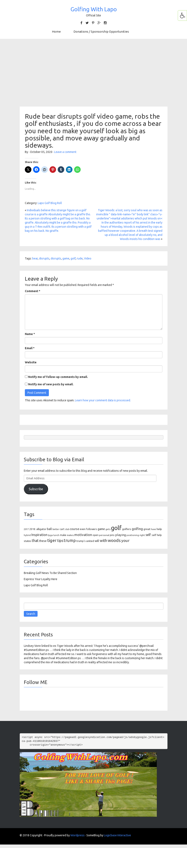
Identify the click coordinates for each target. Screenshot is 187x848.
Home (56, 31)
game (65, 258)
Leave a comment (65, 152)
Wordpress (77, 835)
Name (30, 334)
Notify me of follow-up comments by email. (58, 377)
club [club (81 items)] (67, 529)
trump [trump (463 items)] (70, 540)
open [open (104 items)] (96, 535)
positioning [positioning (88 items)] (132, 535)
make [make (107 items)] (63, 535)
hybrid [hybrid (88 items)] (27, 535)
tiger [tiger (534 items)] (52, 540)
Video (87, 258)
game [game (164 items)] (101, 529)
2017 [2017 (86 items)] (26, 529)
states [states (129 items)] (27, 540)
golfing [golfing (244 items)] (137, 529)
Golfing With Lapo (93, 9)
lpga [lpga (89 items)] (50, 535)
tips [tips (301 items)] (60, 540)
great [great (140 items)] (146, 529)
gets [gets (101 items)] (108, 529)
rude (80, 258)
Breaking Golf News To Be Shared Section (50, 573)
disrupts (44, 258)
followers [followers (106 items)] (91, 529)
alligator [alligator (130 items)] (41, 529)
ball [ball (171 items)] (49, 529)
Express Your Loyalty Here (40, 579)
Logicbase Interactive (117, 835)
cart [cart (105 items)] (62, 529)
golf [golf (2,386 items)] (116, 527)
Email (29, 348)
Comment (32, 291)
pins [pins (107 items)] (112, 535)
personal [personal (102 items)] (104, 535)
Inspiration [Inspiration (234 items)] (39, 535)
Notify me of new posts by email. (50, 384)
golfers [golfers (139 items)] (126, 529)
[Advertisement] (93, 72)
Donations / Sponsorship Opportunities (101, 31)
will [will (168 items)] (97, 541)
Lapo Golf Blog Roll (50, 203)
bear (35, 258)
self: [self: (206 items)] (148, 535)
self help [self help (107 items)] (157, 535)
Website (31, 362)
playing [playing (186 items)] (120, 535)
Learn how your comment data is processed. (103, 400)
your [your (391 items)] (125, 540)
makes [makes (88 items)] (70, 535)
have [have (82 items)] (153, 529)
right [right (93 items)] (142, 535)
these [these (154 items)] (43, 541)
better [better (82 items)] (56, 529)
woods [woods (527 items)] (114, 540)
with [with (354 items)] (103, 540)
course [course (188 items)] (74, 529)
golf (73, 258)
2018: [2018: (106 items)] (32, 529)
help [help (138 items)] (159, 529)
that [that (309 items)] (35, 540)
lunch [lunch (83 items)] (56, 535)
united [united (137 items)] (90, 541)
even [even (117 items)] (82, 529)
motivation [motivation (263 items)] (83, 535)
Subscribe (36, 489)
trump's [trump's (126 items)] (81, 540)
